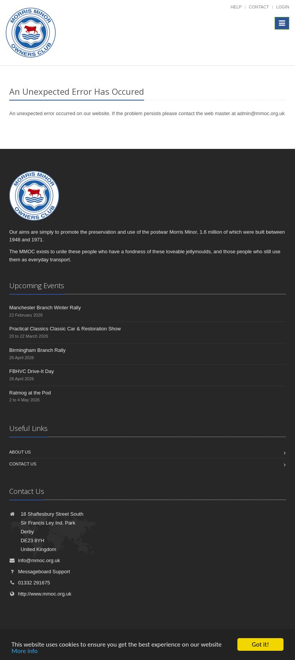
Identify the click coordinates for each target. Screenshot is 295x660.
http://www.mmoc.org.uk (40, 594)
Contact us (22, 464)
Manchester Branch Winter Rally (45, 307)
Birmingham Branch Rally (37, 350)
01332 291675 (29, 583)
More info (25, 651)
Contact (259, 7)
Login (282, 7)
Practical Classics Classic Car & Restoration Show (65, 329)
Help (236, 7)
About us (20, 452)
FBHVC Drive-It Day (31, 371)
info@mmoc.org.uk (34, 560)
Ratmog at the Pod (30, 393)
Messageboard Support (39, 571)
